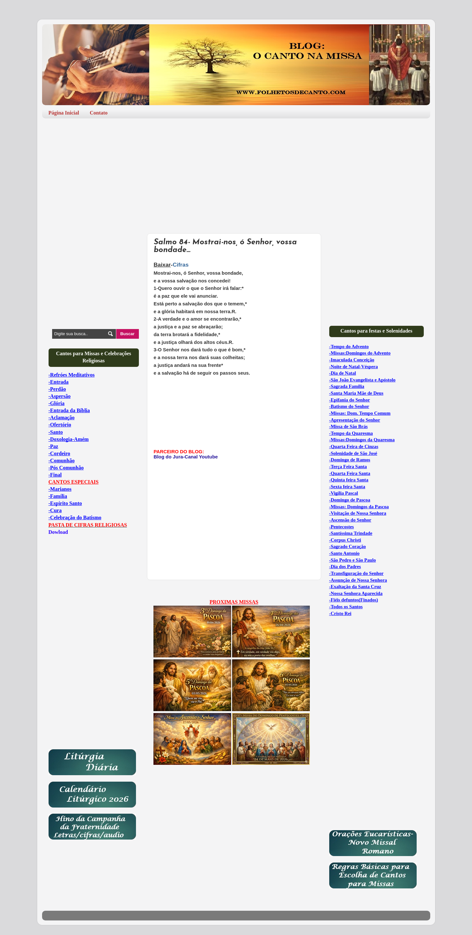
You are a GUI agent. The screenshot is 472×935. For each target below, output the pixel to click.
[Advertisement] (236, 173)
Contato (98, 113)
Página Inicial (64, 113)
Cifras (181, 264)
